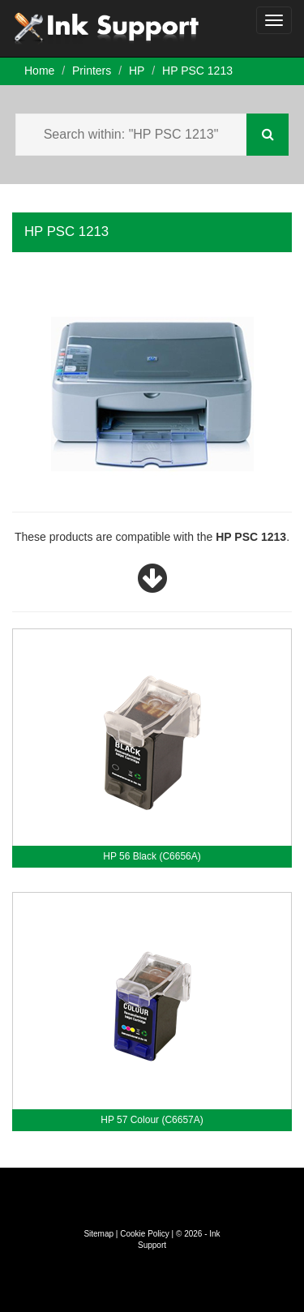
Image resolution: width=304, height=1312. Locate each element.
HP (136, 70)
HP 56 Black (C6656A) (152, 856)
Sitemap (98, 1233)
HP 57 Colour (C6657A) (152, 1119)
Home (39, 70)
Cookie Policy (144, 1233)
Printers (91, 70)
